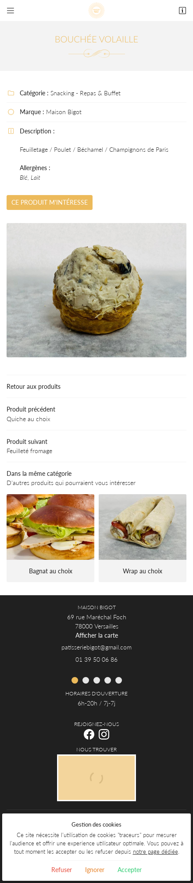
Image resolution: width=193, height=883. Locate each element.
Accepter (130, 869)
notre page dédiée (155, 851)
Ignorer (94, 869)
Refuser (61, 869)
